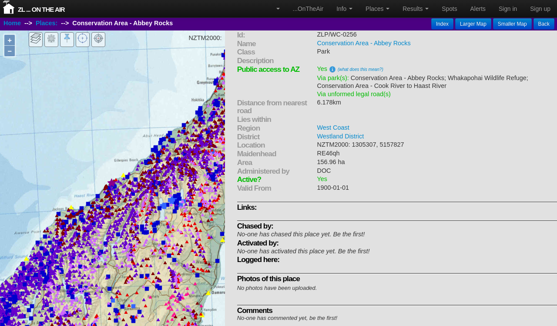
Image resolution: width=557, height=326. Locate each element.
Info (344, 8)
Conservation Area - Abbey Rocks (364, 43)
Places (377, 8)
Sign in (508, 8)
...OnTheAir (308, 8)
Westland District (340, 136)
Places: (46, 23)
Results (416, 8)
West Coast (333, 127)
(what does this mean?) (360, 69)
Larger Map (473, 24)
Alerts (478, 8)
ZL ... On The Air (41, 9)
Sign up (540, 8)
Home (12, 23)
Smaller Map (512, 24)
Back (544, 24)
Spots (449, 8)
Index (442, 24)
